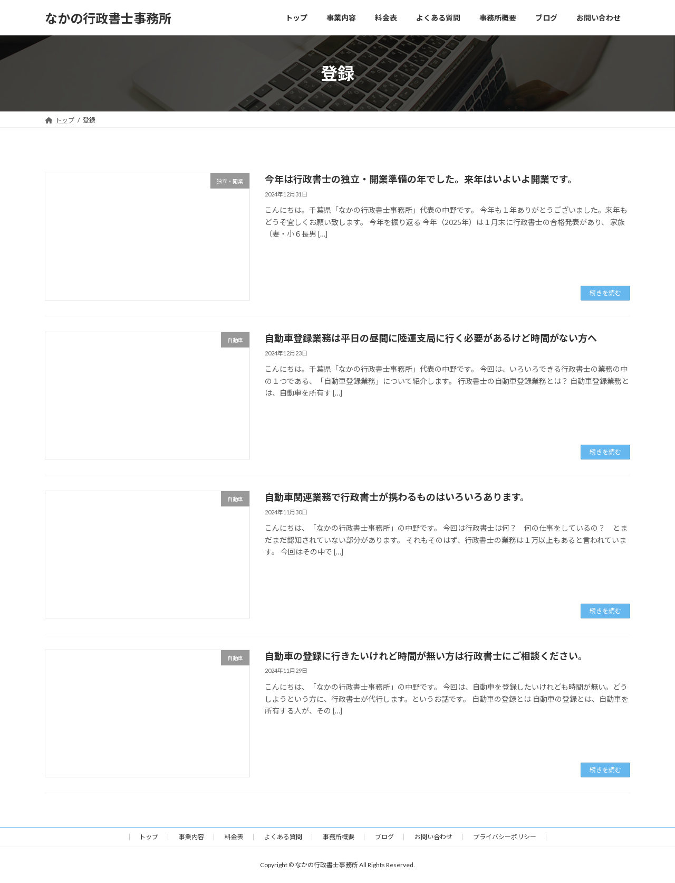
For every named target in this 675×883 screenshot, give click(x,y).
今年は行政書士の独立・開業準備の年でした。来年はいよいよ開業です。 (421, 179)
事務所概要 (338, 837)
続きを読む (605, 293)
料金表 (234, 837)
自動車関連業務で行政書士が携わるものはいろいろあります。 (397, 497)
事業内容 (191, 837)
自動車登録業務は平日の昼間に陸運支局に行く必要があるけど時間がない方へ (431, 338)
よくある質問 (283, 837)
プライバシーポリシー (504, 837)
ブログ (384, 837)
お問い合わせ (433, 837)
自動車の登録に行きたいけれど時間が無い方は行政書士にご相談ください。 (426, 656)
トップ (148, 837)
